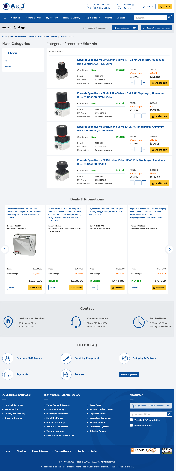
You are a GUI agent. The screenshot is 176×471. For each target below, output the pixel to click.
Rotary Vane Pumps (55, 409)
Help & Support (92, 17)
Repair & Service (33, 17)
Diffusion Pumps (98, 430)
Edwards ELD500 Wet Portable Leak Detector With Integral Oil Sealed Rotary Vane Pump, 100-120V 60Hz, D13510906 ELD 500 (24, 213)
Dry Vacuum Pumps (55, 422)
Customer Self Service (29, 358)
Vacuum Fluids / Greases (101, 409)
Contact (121, 17)
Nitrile (8, 66)
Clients (108, 17)
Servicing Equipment (86, 358)
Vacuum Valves (37, 36)
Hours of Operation (14, 404)
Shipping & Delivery (144, 358)
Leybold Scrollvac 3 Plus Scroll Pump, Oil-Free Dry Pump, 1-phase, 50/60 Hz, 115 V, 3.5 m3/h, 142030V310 (107, 211)
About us (15, 17)
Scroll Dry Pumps (54, 417)
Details (11, 287)
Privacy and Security (15, 413)
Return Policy (11, 409)
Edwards (64, 36)
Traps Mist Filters (98, 413)
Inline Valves (52, 36)
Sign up (149, 6)
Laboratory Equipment (100, 417)
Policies (79, 374)
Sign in (166, 6)
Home (5, 36)
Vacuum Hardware (18, 36)
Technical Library (71, 17)
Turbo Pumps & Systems (58, 404)
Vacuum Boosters (98, 422)
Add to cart (161, 82)
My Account (52, 17)
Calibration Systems (99, 426)
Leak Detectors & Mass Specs (60, 435)
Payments (22, 374)
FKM (73, 36)
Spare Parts (95, 404)
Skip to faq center (129, 374)
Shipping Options (13, 417)
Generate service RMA (126, 27)
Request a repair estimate (158, 27)
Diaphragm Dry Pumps (57, 413)
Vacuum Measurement (57, 426)
